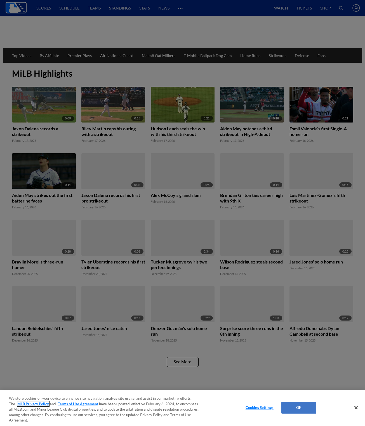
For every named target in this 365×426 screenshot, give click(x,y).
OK (299, 407)
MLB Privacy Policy (33, 404)
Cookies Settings (260, 407)
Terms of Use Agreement (78, 404)
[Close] (356, 408)
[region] (182, 408)
